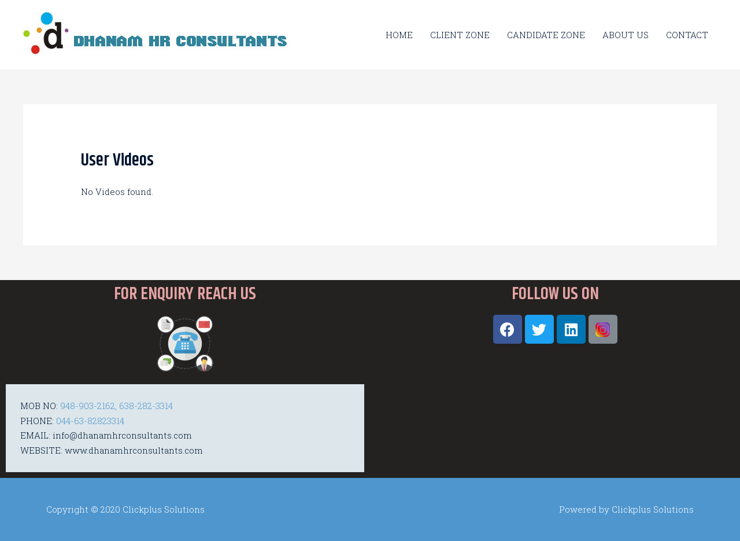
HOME (399, 35)
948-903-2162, (88, 405)
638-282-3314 (146, 405)
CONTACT (687, 35)
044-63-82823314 (90, 420)
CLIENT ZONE (460, 35)
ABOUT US (625, 35)
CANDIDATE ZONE (546, 35)
